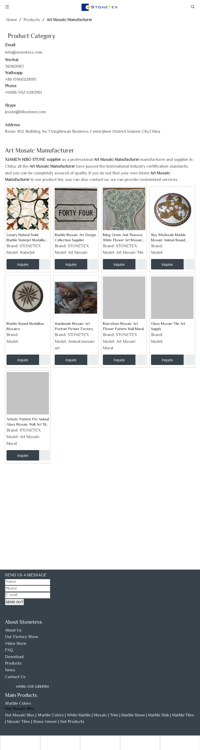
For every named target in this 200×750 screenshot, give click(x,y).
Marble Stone (133, 715)
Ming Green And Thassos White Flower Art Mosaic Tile (122, 238)
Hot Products (72, 722)
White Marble (79, 715)
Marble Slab (158, 715)
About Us (13, 630)
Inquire (17, 264)
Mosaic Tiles (18, 722)
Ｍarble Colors (18, 704)
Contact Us (15, 677)
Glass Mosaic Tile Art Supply (168, 327)
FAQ (9, 650)
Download (14, 657)
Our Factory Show (21, 637)
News (10, 670)
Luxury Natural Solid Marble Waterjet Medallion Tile (27, 238)
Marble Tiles (183, 715)
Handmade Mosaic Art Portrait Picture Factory (74, 327)
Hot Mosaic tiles (19, 715)
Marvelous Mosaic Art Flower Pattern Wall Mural (123, 327)
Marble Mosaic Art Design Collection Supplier (75, 238)
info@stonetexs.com (23, 52)
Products (13, 663)
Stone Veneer (45, 722)
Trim (114, 715)
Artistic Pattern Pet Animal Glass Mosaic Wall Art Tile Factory (28, 422)
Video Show (16, 644)
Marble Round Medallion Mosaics (25, 327)
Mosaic (100, 715)
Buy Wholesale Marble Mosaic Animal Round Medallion (168, 238)
